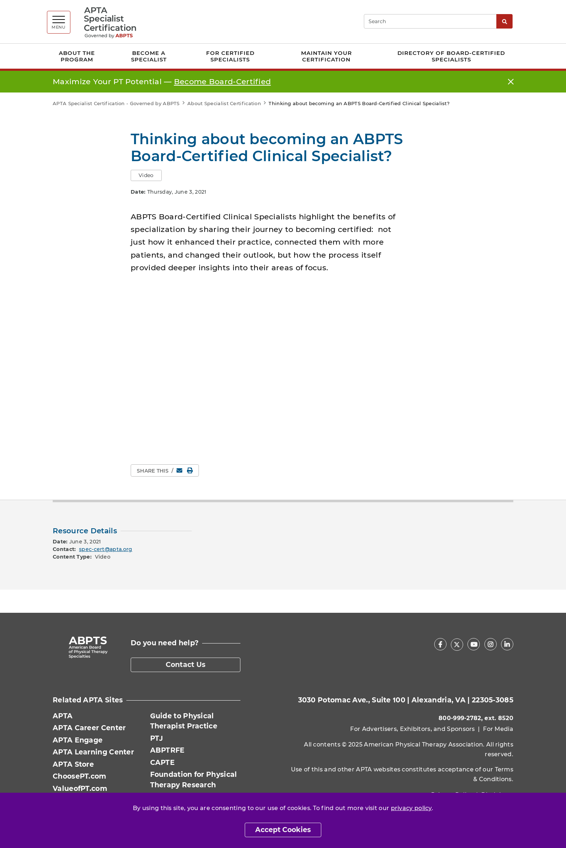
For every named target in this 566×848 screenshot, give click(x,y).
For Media (498, 729)
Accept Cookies (283, 830)
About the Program (77, 56)
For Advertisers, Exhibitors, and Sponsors (412, 729)
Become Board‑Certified (222, 81)
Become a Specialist (149, 56)
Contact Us (186, 664)
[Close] (511, 82)
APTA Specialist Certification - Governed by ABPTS (116, 103)
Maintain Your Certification (326, 56)
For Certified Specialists (230, 56)
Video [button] (146, 175)
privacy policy (411, 808)
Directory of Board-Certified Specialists (451, 56)
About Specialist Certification (224, 103)
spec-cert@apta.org (105, 549)
